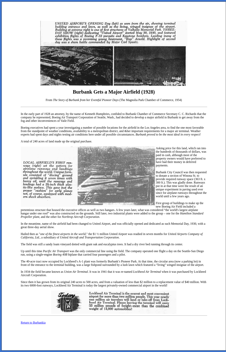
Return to (33, 322)
